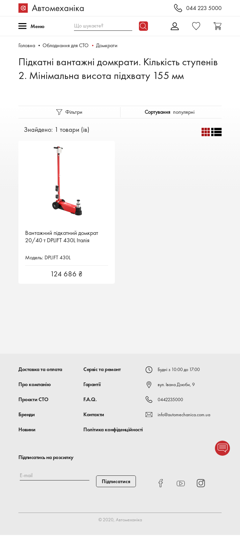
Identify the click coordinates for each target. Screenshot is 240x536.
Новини (26, 430)
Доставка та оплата (40, 370)
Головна (26, 45)
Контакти (93, 415)
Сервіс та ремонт (102, 370)
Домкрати (107, 45)
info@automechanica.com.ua (184, 416)
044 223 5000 (204, 8)
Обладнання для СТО (66, 45)
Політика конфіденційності (113, 430)
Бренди (26, 415)
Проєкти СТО (33, 400)
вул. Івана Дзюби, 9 (176, 385)
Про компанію (34, 385)
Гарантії (92, 385)
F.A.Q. (90, 400)
